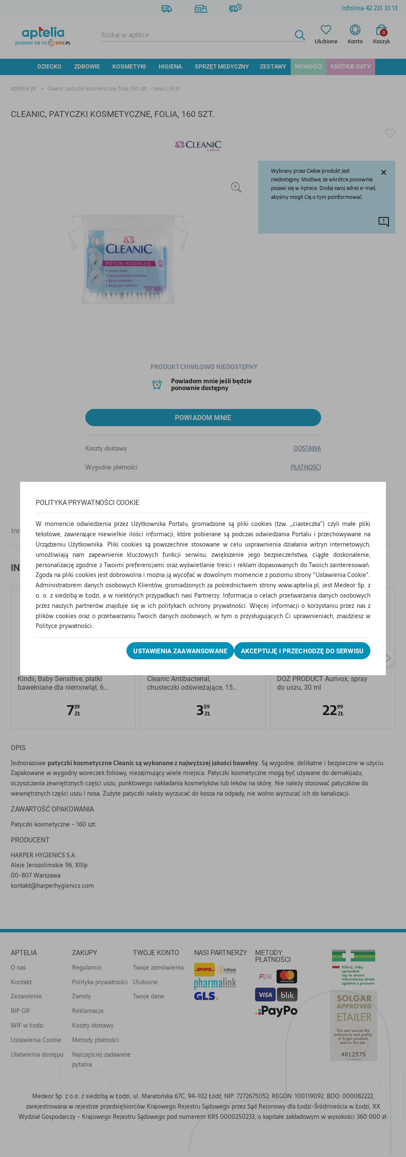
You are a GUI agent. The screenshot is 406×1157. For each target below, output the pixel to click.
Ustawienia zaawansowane (166, 651)
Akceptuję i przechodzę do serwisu (296, 651)
